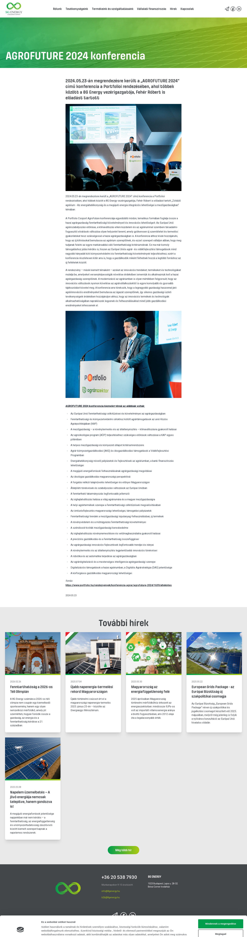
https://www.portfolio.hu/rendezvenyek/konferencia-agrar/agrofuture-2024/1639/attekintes (119, 585)
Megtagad (220, 917)
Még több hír (123, 850)
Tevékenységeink (77, 9)
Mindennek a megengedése (220, 907)
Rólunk (57, 9)
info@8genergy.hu (111, 891)
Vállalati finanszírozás (151, 9)
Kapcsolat (187, 9)
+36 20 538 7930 (119, 877)
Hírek (173, 9)
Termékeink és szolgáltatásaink (112, 9)
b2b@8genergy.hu (111, 897)
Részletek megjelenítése (55, 930)
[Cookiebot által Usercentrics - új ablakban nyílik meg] (20, 930)
